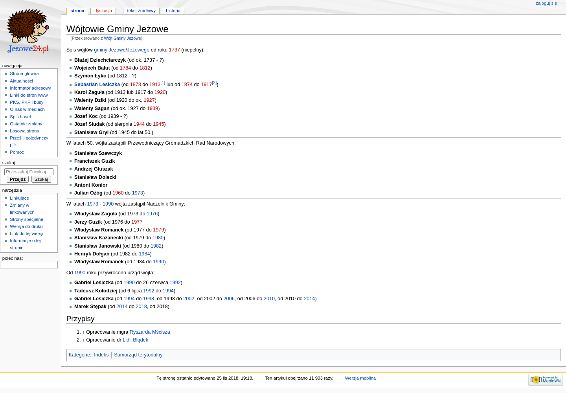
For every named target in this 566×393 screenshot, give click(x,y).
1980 (158, 238)
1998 (148, 298)
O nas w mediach (27, 109)
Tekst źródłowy (141, 10)
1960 (117, 193)
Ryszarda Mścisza (150, 332)
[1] (162, 82)
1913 (154, 84)
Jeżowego (138, 50)
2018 (141, 306)
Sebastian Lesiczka (97, 84)
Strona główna (24, 73)
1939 (152, 108)
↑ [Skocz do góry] (83, 332)
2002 (188, 298)
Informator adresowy (30, 88)
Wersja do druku (26, 226)
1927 (148, 100)
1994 (168, 291)
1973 (137, 193)
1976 (152, 214)
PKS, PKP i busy (26, 102)
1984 (144, 254)
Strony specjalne (26, 219)
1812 (144, 68)
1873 (135, 84)
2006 (229, 298)
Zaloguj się (546, 3)
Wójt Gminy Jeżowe (122, 38)
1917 (206, 84)
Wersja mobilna (360, 378)
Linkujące (19, 198)
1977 (136, 222)
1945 (158, 124)
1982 (156, 246)
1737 (174, 50)
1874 (187, 84)
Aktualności (21, 81)
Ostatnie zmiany (26, 123)
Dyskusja (103, 10)
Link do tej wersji (26, 233)
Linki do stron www (29, 95)
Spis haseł (20, 116)
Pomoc (17, 152)
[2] (214, 82)
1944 (139, 124)
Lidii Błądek (135, 340)
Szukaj (8, 162)
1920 (159, 92)
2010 (269, 298)
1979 (158, 230)
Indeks (101, 355)
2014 (309, 298)
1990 (108, 204)
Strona (77, 10)
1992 (175, 282)
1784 (125, 68)
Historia (173, 10)
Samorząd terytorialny (138, 355)
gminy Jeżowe (109, 50)
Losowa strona (24, 131)
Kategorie (79, 355)
